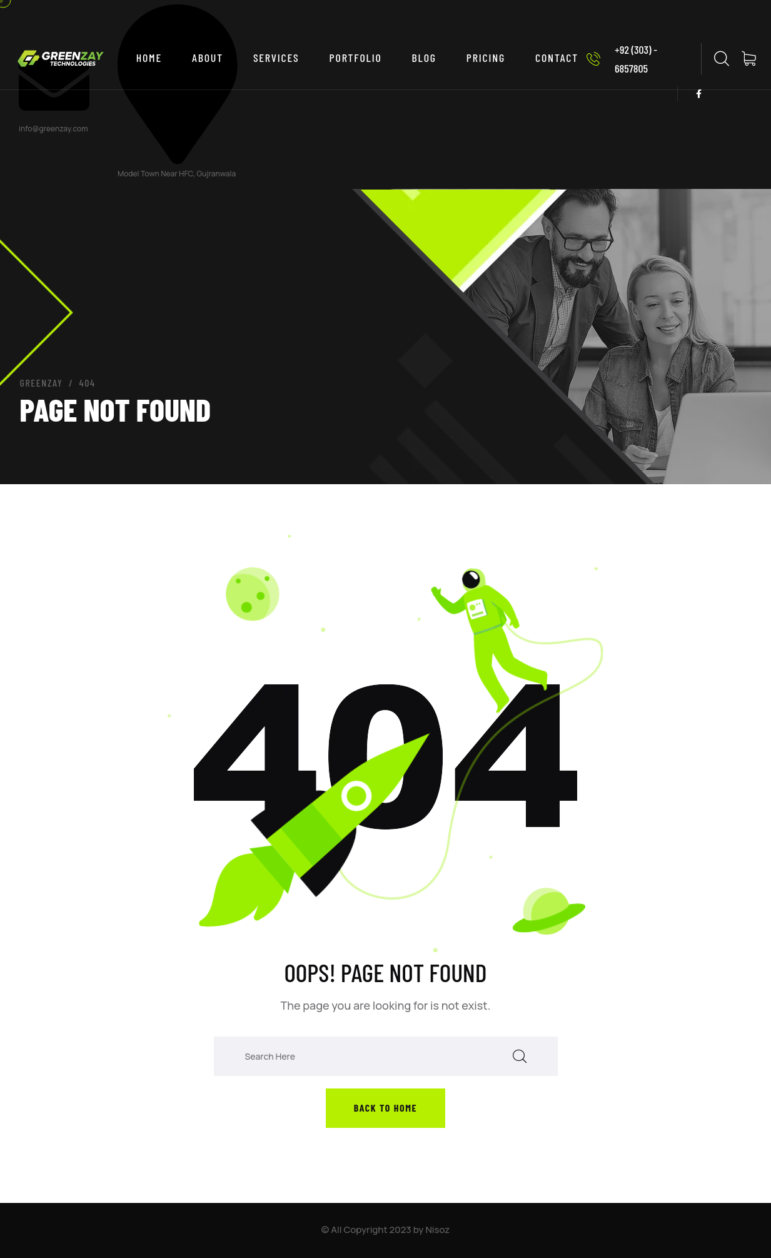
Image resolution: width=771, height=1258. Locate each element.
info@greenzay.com (53, 128)
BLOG (424, 57)
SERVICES (276, 57)
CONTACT (556, 57)
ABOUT (207, 57)
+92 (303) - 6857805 (617, 59)
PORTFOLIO (356, 57)
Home (149, 57)
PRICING (485, 57)
